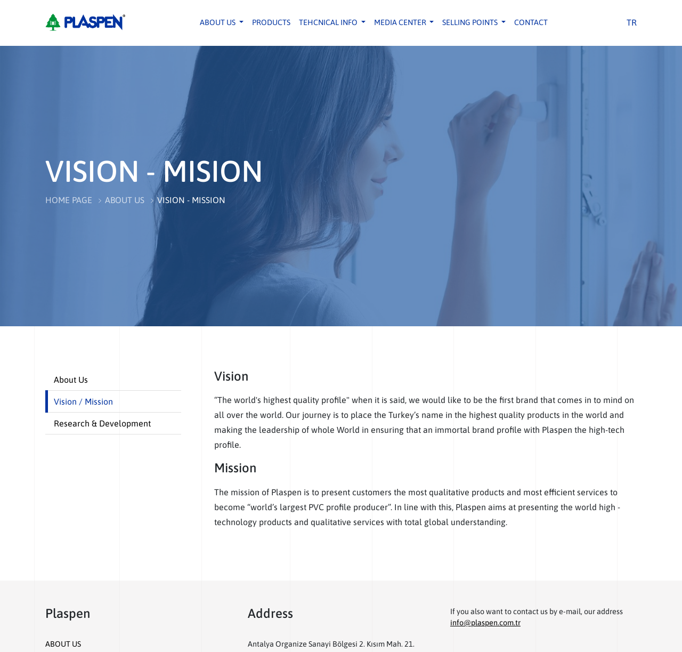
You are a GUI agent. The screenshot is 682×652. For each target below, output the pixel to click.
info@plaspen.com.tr (485, 622)
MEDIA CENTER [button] (401, 22)
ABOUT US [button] (218, 22)
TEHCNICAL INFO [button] (329, 22)
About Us (71, 379)
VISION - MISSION (191, 200)
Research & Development (102, 423)
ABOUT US (124, 200)
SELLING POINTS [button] (470, 22)
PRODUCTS (271, 22)
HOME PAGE (68, 200)
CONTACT (531, 22)
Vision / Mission (83, 401)
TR (632, 22)
